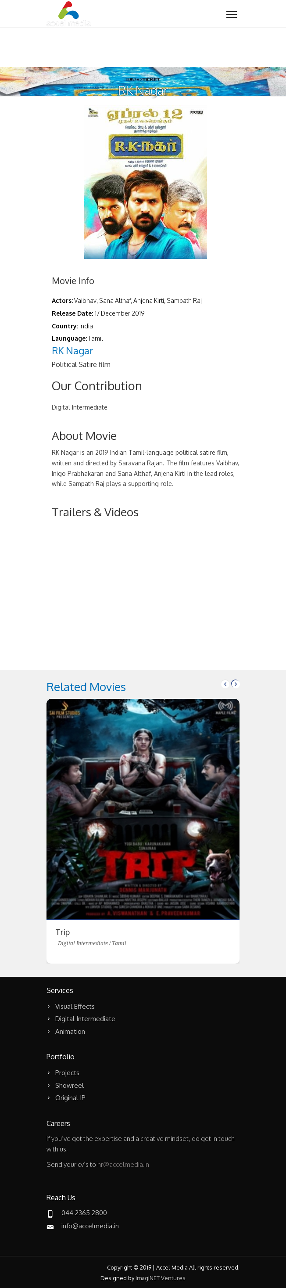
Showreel (69, 1085)
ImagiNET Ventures (161, 1277)
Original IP (70, 1098)
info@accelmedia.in (90, 1226)
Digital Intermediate (85, 1019)
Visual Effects (75, 1006)
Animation (70, 1031)
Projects (67, 1073)
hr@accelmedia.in (123, 1164)
